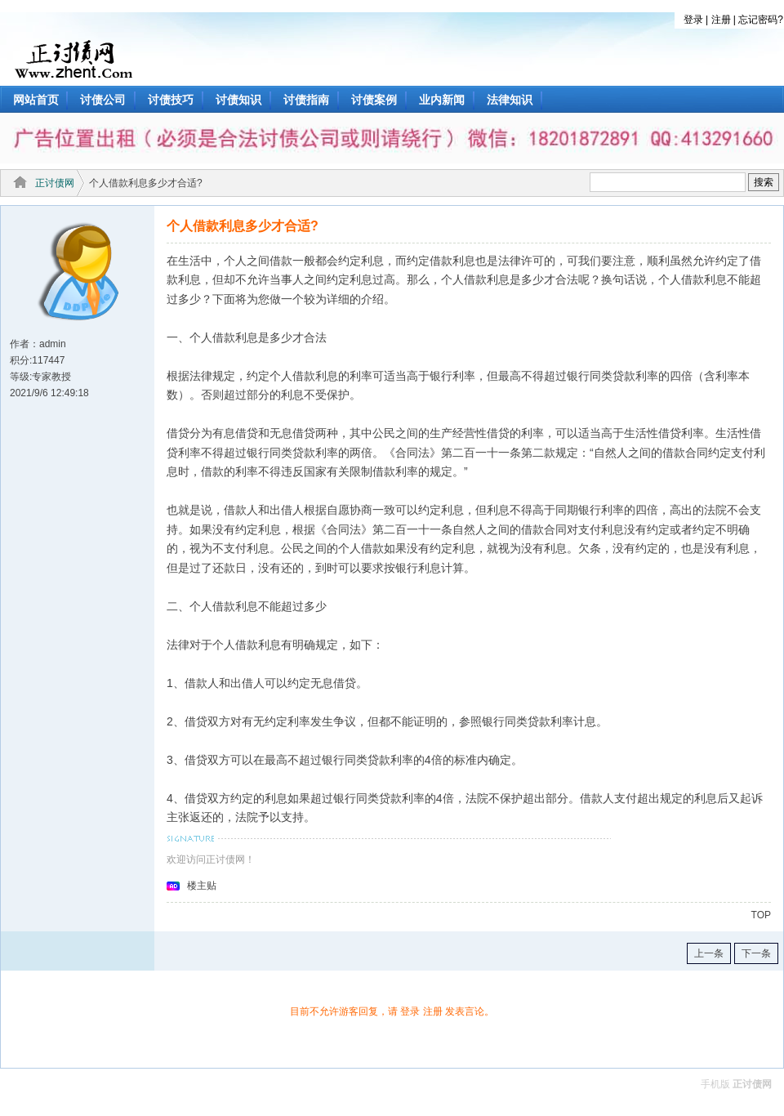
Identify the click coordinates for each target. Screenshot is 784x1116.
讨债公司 (103, 99)
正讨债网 (54, 183)
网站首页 (36, 99)
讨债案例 (374, 99)
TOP (761, 915)
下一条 (756, 953)
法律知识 (509, 99)
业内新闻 (442, 99)
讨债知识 (238, 99)
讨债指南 (306, 99)
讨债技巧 (171, 99)
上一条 (709, 953)
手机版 (715, 1084)
